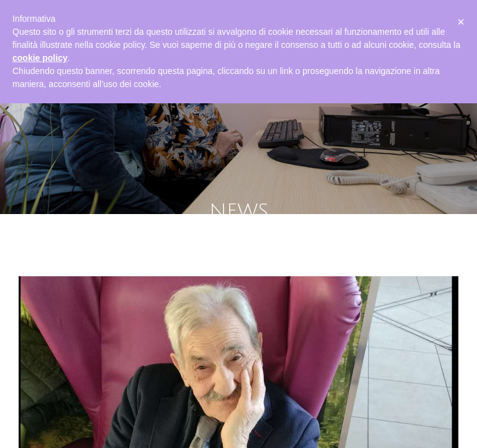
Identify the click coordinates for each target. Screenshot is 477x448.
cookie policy (40, 58)
